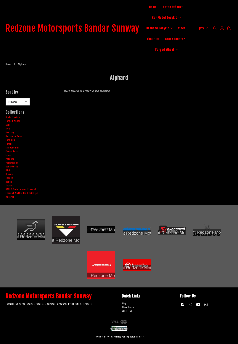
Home (153, 7)
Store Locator (175, 39)
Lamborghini (12, 147)
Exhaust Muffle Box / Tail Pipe (22, 193)
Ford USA (10, 140)
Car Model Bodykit (166, 18)
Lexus (9, 155)
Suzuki (9, 185)
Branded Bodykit (159, 28)
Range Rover (12, 151)
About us (153, 39)
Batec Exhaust (173, 7)
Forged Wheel (166, 50)
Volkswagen (12, 162)
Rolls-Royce (12, 166)
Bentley (10, 132)
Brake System (13, 117)
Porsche (10, 159)
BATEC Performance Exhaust (21, 189)
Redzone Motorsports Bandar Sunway (72, 28)
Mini (8, 170)
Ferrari (9, 144)
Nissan (9, 174)
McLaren (10, 197)
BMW (8, 128)
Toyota (9, 178)
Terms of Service (103, 337)
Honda (9, 181)
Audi (8, 125)
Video (182, 28)
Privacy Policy (121, 337)
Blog (124, 303)
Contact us (127, 311)
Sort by (12, 92)
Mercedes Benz (14, 136)
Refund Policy (137, 337)
